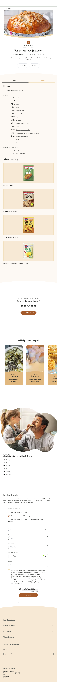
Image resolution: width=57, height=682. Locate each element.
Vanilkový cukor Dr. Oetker (23, 130)
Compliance (6, 676)
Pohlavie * (11, 526)
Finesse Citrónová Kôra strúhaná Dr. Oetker (27, 133)
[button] (34, 65)
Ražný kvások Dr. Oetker (22, 123)
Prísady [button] (14, 81)
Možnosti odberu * (14, 509)
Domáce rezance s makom (14, 365)
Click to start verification (30, 589)
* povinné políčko (14, 603)
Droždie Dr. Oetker (21, 120)
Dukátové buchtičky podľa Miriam (35, 365)
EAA (4, 674)
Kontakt (5, 678)
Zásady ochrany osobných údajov (12, 673)
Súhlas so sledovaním (9, 671)
